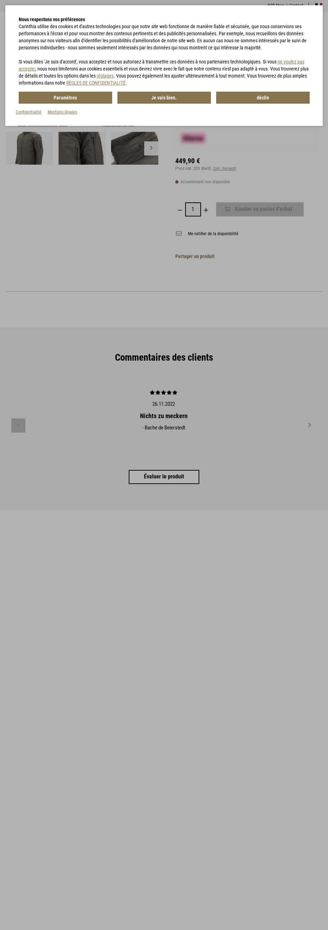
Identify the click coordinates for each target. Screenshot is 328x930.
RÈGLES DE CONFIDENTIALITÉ (96, 83)
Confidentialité (28, 112)
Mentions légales (62, 112)
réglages (105, 76)
